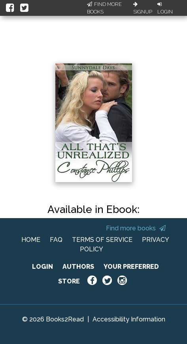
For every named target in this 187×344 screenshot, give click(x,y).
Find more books (136, 228)
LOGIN (42, 266)
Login (165, 8)
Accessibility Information (129, 319)
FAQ (56, 239)
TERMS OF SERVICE (102, 239)
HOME (30, 239)
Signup (142, 8)
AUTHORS (78, 266)
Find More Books (104, 8)
